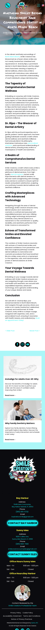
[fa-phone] (8, 6)
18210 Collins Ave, (22, 536)
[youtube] (27, 344)
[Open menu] (38, 5)
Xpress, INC (34, 623)
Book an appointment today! (22, 319)
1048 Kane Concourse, (22, 504)
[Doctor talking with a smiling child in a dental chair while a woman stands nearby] (22, 410)
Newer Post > (35, 331)
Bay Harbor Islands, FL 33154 (22, 507)
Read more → (10, 395)
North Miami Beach (12, 56)
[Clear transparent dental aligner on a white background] (22, 366)
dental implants (17, 174)
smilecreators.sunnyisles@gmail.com (22, 549)
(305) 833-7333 (22, 544)
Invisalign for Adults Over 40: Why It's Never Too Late (21, 379)
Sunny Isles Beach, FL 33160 (22, 539)
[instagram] (22, 344)
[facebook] (17, 344)
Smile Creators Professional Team (23, 605)
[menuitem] (17, 612)
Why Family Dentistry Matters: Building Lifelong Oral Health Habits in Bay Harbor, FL (20, 423)
